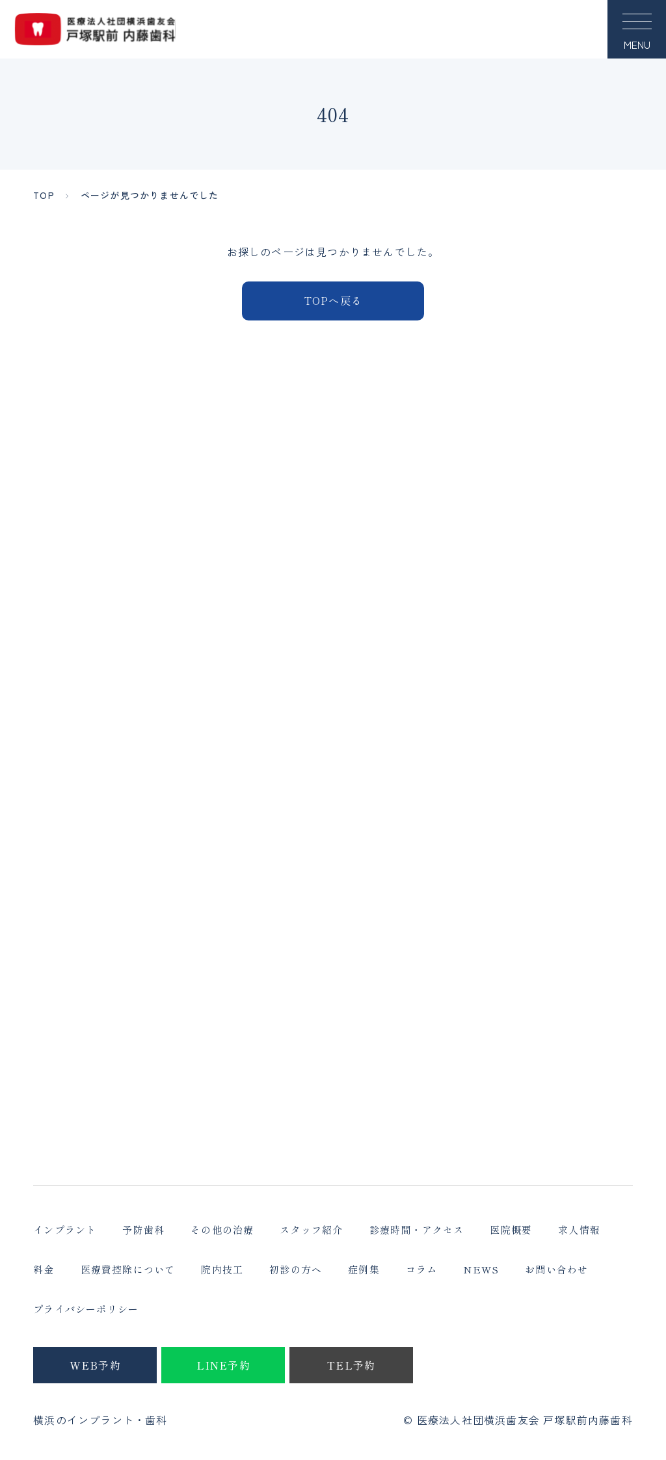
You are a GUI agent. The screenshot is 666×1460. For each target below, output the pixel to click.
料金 (43, 1269)
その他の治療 (222, 1229)
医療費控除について (128, 1269)
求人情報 (579, 1229)
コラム (422, 1269)
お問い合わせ (556, 1269)
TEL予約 (351, 1365)
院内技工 (222, 1269)
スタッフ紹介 (311, 1229)
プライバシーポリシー (86, 1309)
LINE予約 (223, 1365)
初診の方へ (295, 1269)
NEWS (481, 1269)
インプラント (64, 1229)
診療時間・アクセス (416, 1229)
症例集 (364, 1269)
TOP (44, 195)
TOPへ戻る (333, 300)
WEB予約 (95, 1365)
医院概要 (511, 1229)
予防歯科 (143, 1229)
